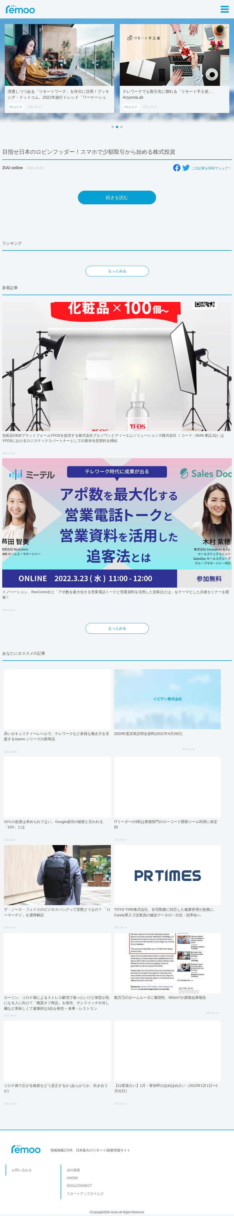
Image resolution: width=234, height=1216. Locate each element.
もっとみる (117, 271)
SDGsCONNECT (79, 1186)
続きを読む (117, 197)
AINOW (72, 1178)
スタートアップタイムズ (85, 1194)
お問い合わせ (22, 1170)
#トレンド (16, 106)
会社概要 (73, 1170)
